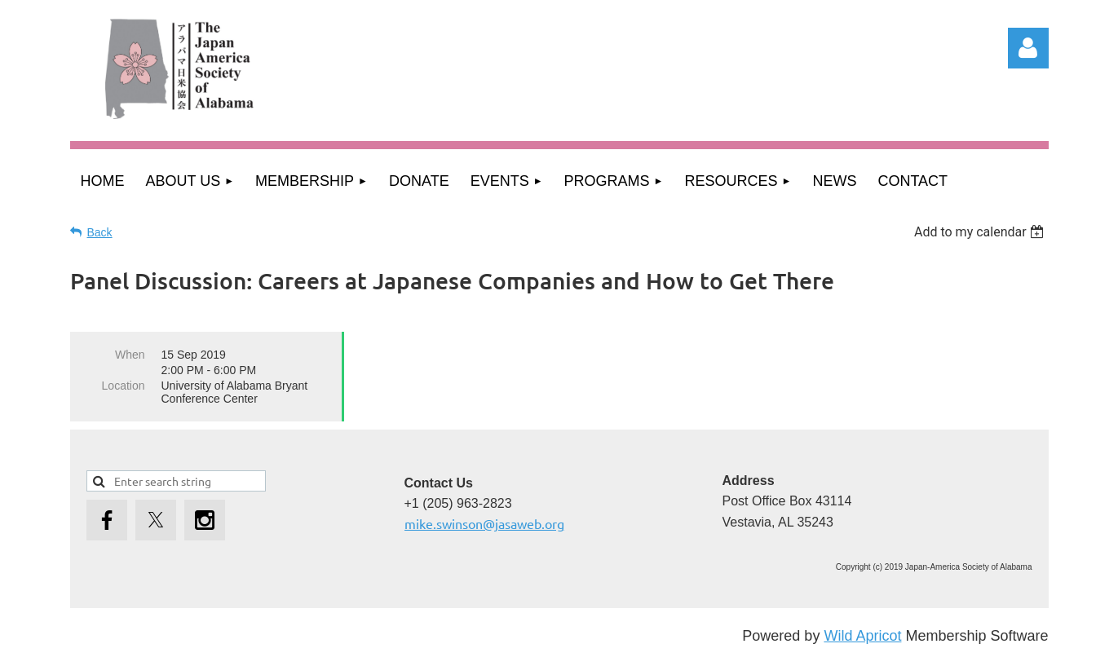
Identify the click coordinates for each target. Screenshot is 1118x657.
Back (100, 232)
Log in (1028, 48)
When (130, 354)
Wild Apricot (862, 636)
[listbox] (981, 232)
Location (123, 385)
